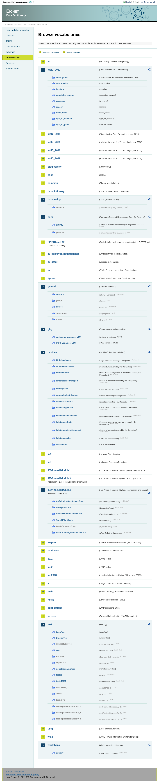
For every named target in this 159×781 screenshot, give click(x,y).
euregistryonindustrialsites (63, 253)
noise (51, 599)
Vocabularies (13, 57)
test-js (59, 675)
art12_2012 (54, 69)
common (53, 183)
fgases (51, 278)
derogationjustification (66, 395)
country (59, 753)
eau (57, 650)
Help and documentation (18, 30)
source (59, 307)
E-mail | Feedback (15, 771)
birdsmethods (62, 372)
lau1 (50, 558)
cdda (50, 175)
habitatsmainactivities (66, 415)
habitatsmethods (64, 422)
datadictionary (56, 191)
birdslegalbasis (63, 360)
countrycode (62, 77)
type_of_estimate (64, 118)
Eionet (18, 24)
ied (49, 462)
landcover (53, 550)
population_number (65, 95)
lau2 (50, 567)
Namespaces (12, 68)
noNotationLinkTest (65, 669)
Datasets (10, 35)
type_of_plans (62, 124)
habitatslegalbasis (64, 407)
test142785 (61, 681)
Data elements (13, 46)
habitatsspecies (63, 438)
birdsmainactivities (65, 366)
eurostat (52, 262)
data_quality (62, 83)
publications (55, 608)
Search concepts (73, 52)
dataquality (54, 199)
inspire (52, 542)
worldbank (54, 745)
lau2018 (52, 575)
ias (49, 454)
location (60, 89)
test (50, 624)
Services (10, 63)
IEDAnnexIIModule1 (59, 470)
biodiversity (54, 166)
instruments (61, 444)
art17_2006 (54, 142)
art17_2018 (54, 158)
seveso (52, 616)
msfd (50, 591)
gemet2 (52, 286)
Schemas (10, 52)
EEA (18, 2)
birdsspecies (62, 389)
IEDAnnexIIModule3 (59, 478)
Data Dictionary (29, 24)
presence (60, 101)
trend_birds (61, 113)
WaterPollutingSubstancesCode (71, 532)
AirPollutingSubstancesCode (69, 501)
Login (128, 2)
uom (50, 728)
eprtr (50, 217)
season (59, 107)
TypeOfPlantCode (64, 520)
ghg (50, 329)
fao (49, 270)
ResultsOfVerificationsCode (69, 513)
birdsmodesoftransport (67, 381)
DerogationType (63, 507)
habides (52, 352)
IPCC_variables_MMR (66, 343)
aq (49, 61)
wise (50, 737)
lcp (49, 583)
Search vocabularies (51, 52)
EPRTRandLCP (56, 242)
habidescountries (64, 401)
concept (60, 294)
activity (59, 225)
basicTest (60, 632)
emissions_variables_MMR (68, 337)
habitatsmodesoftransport (68, 430)
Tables (9, 41)
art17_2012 (54, 150)
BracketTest (61, 638)
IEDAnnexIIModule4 (59, 490)
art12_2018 (54, 134)
